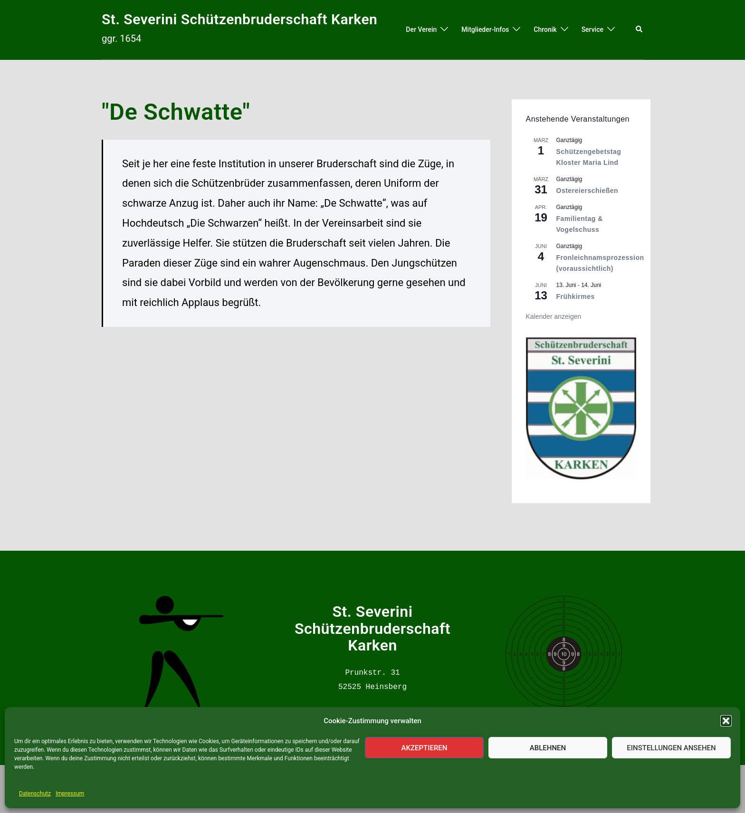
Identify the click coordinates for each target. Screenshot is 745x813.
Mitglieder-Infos (485, 29)
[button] (726, 721)
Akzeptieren (424, 748)
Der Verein (421, 29)
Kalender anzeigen (554, 316)
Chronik (545, 29)
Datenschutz (35, 793)
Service (592, 29)
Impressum (70, 793)
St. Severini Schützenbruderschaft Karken (239, 19)
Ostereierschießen (587, 190)
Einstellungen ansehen (671, 748)
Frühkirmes (575, 296)
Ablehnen (548, 748)
